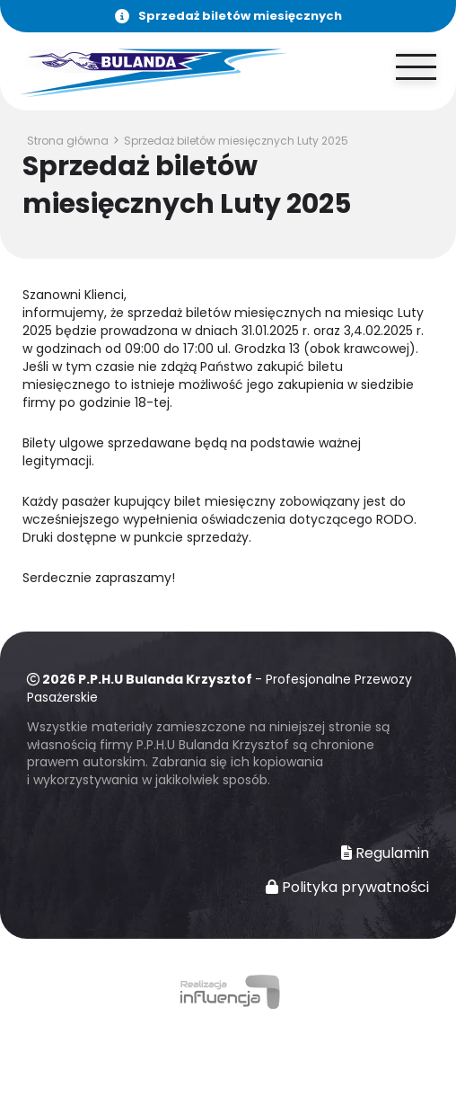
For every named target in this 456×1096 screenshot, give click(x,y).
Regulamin (385, 853)
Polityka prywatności (347, 887)
